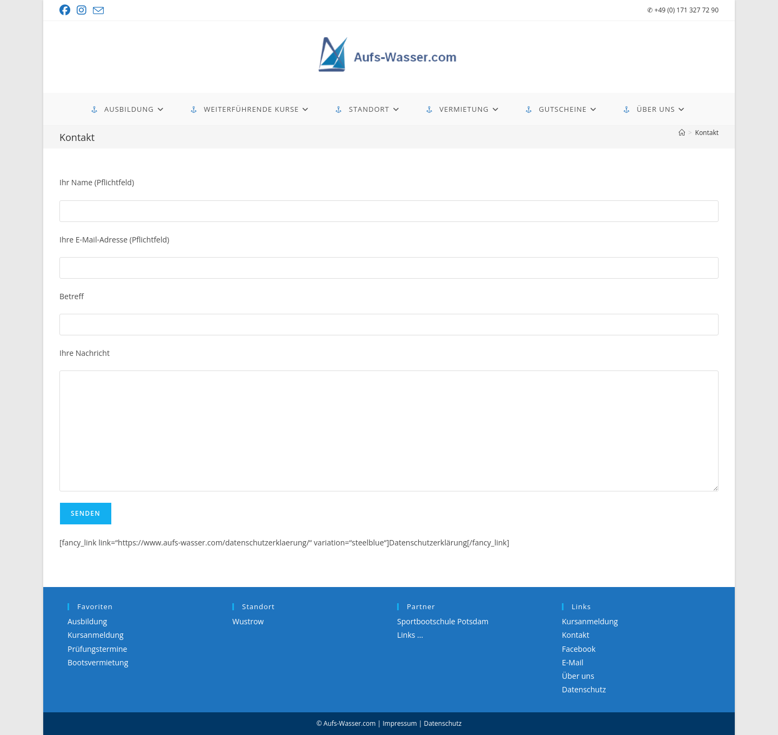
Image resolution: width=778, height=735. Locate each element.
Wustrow (248, 621)
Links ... (410, 635)
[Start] (682, 132)
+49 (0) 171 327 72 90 (683, 10)
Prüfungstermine (97, 649)
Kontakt (707, 132)
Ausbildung (87, 621)
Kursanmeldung (96, 635)
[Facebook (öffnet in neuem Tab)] (66, 10)
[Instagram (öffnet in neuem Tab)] (81, 10)
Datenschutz (584, 689)
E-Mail (573, 662)
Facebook (578, 649)
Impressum (400, 723)
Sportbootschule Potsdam (442, 621)
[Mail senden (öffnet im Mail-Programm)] (98, 11)
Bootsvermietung (98, 662)
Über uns (578, 676)
